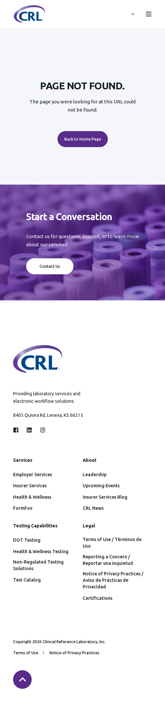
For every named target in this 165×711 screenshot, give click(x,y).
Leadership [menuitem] (95, 474)
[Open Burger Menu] (148, 14)
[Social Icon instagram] (40, 430)
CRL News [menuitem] (93, 508)
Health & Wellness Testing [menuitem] (41, 551)
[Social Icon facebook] (18, 430)
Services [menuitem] (22, 460)
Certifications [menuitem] (97, 598)
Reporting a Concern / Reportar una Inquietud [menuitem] (108, 560)
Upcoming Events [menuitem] (101, 485)
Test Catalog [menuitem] (27, 579)
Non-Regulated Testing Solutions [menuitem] (38, 565)
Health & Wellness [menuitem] (32, 497)
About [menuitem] (89, 460)
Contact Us (50, 266)
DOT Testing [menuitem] (27, 540)
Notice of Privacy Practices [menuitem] (74, 653)
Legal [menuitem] (89, 525)
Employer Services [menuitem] (32, 474)
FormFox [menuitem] (22, 508)
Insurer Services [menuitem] (30, 485)
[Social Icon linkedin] (29, 430)
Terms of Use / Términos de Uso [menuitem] (112, 543)
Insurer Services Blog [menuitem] (105, 497)
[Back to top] (22, 679)
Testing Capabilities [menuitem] (35, 525)
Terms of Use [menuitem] (25, 653)
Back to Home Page (82, 139)
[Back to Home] (29, 20)
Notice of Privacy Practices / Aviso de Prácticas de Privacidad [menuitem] (113, 580)
